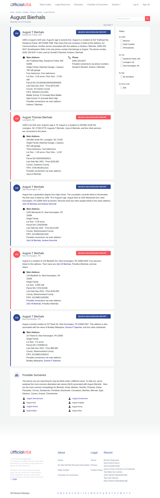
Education (78, 5)
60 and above (128, 77)
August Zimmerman (78, 398)
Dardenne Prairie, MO (131, 59)
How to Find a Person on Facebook (119, 469)
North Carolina (128, 44)
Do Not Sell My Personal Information (74, 465)
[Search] (130, 18)
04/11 (116, 463)
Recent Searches (111, 460)
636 (124, 88)
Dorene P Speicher (73, 327)
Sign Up (146, 5)
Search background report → (93, 32)
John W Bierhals (29, 204)
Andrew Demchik (48, 204)
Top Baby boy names (112, 472)
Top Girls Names (110, 478)
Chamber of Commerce (97, 5)
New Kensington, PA (131, 66)
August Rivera (30, 406)
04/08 (116, 466)
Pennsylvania (128, 48)
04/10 (105, 466)
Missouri (126, 41)
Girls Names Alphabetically (115, 475)
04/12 (111, 463)
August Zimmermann (32, 398)
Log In (136, 5)
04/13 (105, 463)
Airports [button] (115, 5)
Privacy (94, 465)
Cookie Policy (97, 470)
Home (60, 460)
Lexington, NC (128, 62)
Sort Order (107, 25)
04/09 (111, 466)
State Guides (45, 5)
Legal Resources (62, 5)
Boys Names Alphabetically (115, 481)
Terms (93, 460)
